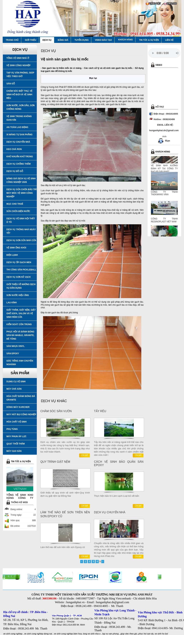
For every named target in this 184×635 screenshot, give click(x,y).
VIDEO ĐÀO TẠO (103, 40)
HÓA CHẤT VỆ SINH (16, 422)
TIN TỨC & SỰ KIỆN (149, 40)
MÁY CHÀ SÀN (13, 389)
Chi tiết (84, 455)
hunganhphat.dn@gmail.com (112, 602)
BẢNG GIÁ (63, 40)
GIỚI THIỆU (30, 40)
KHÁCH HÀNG (125, 39)
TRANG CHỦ (12, 40)
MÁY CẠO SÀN (13, 451)
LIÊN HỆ (169, 40)
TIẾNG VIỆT (155, 3)
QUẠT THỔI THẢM (15, 444)
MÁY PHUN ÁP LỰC (16, 436)
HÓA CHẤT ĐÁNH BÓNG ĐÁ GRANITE (20, 398)
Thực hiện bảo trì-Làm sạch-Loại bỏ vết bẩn (116, 496)
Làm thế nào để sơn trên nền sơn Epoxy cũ (62, 547)
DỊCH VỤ (47, 40)
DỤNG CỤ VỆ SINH (16, 381)
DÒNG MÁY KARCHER (17, 407)
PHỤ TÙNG (12, 429)
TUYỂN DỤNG (81, 40)
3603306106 (49, 598)
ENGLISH (171, 3)
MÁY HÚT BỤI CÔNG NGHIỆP (21, 414)
